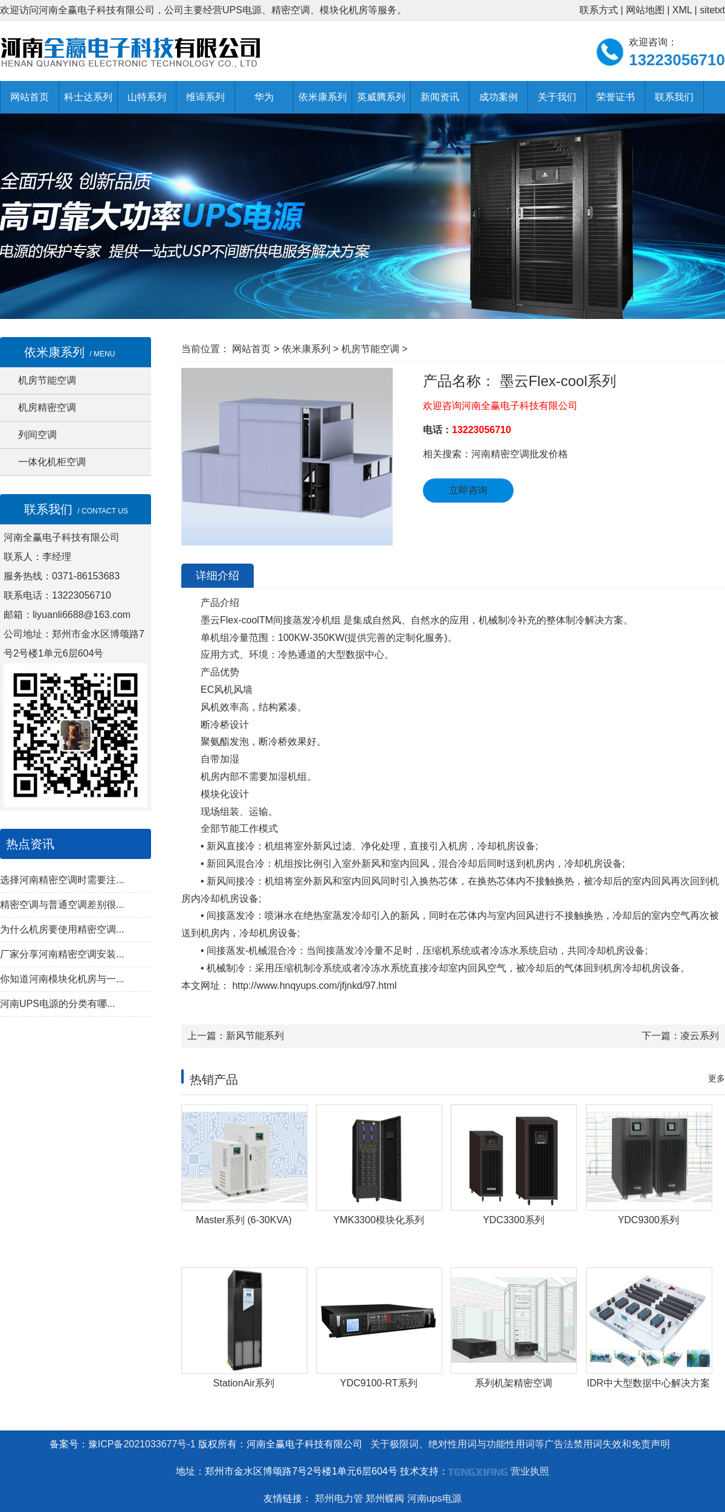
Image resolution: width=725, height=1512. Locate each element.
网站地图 (645, 10)
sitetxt (712, 10)
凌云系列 (699, 1036)
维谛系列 (205, 97)
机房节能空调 (47, 380)
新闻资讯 (439, 97)
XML (682, 10)
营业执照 (530, 1471)
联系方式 (598, 10)
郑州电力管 (339, 1498)
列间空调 (37, 434)
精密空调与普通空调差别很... (62, 904)
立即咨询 (468, 490)
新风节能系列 (255, 1036)
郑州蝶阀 (385, 1498)
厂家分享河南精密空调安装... (62, 954)
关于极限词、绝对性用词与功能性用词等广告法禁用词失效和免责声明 (520, 1444)
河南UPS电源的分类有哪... (57, 1004)
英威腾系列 (381, 97)
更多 (716, 1078)
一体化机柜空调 (52, 462)
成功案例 (498, 97)
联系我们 (674, 97)
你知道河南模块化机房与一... (62, 979)
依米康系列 (322, 97)
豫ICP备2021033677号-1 (142, 1444)
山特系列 (146, 97)
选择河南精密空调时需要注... (62, 880)
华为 (264, 97)
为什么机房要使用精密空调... (62, 929)
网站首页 (29, 97)
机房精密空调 (47, 407)
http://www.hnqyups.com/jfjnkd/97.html (313, 985)
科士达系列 (88, 97)
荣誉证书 (615, 97)
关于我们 (557, 97)
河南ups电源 (434, 1498)
